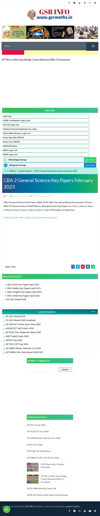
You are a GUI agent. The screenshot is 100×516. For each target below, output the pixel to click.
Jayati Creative (73, 506)
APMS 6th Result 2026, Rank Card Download (47, 495)
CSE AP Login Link (11, 125)
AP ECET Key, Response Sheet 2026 (23, 332)
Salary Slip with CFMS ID (13, 138)
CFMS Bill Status (10, 146)
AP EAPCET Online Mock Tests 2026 (23, 324)
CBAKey (12, 171)
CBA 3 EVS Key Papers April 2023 (23, 284)
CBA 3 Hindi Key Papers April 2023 (23, 296)
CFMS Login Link (10, 155)
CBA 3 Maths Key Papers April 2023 (24, 288)
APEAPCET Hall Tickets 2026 (20, 328)
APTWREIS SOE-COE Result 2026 (43, 457)
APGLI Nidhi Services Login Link (17, 133)
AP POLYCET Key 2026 (17, 344)
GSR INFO (30, 506)
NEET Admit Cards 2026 (17, 336)
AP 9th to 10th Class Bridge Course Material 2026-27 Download (36, 59)
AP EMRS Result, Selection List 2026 (23, 348)
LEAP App (7, 116)
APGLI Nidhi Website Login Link (41, 488)
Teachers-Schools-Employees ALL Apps (20, 129)
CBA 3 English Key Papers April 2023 (24, 292)
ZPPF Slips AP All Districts (39, 451)
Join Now (90, 159)
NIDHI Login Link (10, 150)
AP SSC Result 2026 (16, 299)
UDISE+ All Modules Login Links (16, 121)
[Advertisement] (50, 84)
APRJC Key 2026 (14, 340)
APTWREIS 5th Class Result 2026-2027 (24, 352)
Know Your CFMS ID (11, 142)
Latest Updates (25, 171)
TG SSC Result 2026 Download (20, 320)
